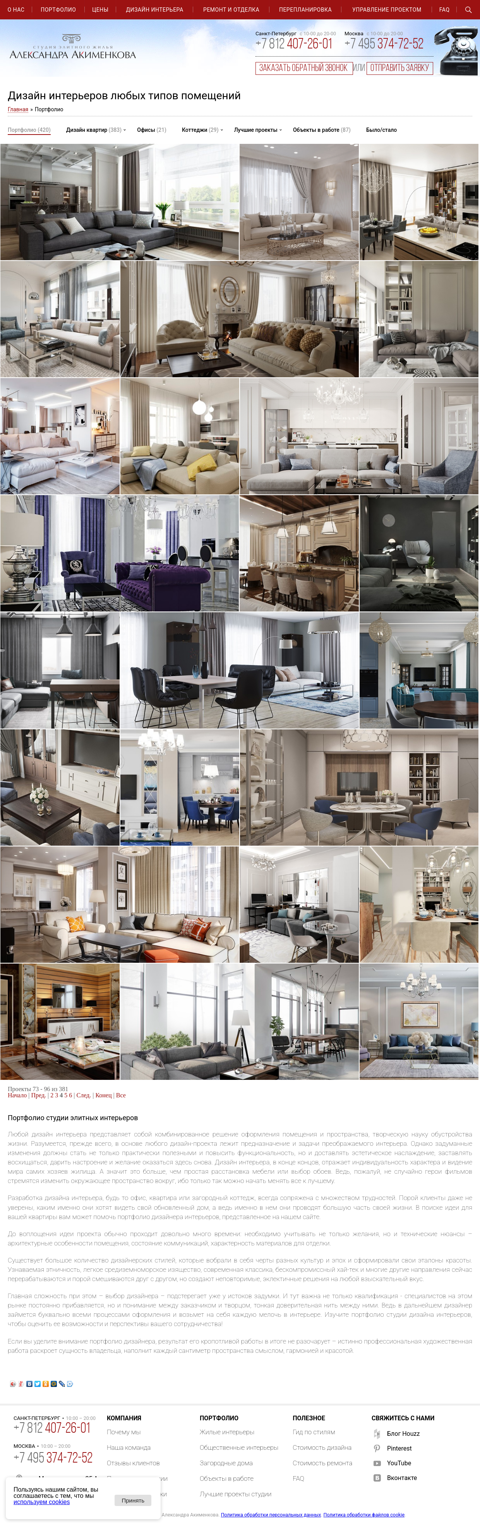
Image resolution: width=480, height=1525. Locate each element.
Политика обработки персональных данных (271, 1515)
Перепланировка (305, 10)
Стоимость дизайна (322, 1447)
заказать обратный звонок (304, 68)
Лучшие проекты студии (236, 1494)
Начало (17, 1095)
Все (121, 1095)
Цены (100, 10)
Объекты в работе (322, 130)
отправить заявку (399, 68)
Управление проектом (387, 10)
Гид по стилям (314, 1432)
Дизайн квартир (94, 130)
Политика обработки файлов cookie (364, 1515)
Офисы (151, 130)
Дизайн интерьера (154, 10)
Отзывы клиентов (133, 1463)
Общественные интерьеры (239, 1447)
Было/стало (381, 130)
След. (84, 1095)
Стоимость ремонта (322, 1463)
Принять (133, 1500)
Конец (103, 1095)
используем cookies (42, 1502)
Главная (18, 109)
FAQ (444, 10)
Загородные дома (226, 1463)
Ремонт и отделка (231, 10)
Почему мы (124, 1432)
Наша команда (129, 1447)
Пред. (38, 1095)
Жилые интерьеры (227, 1432)
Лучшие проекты (256, 130)
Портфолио (58, 10)
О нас (15, 10)
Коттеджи (200, 130)
